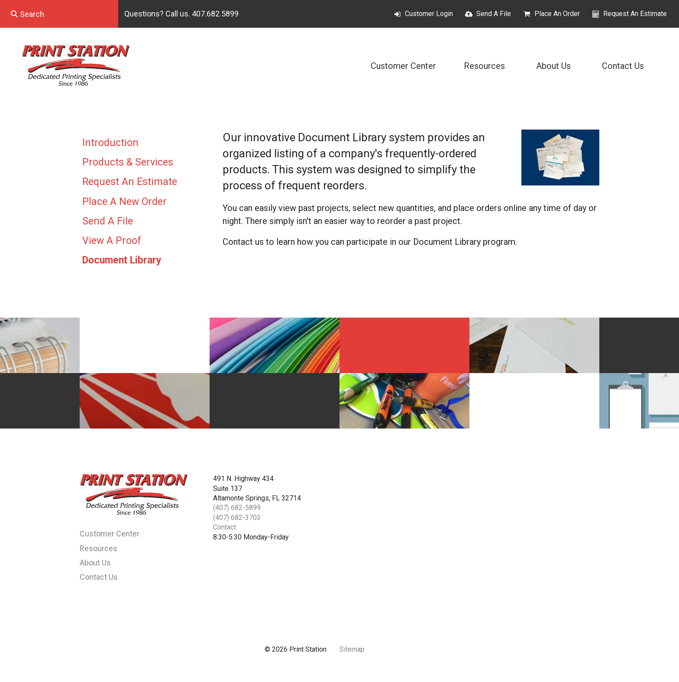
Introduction (110, 143)
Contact (224, 527)
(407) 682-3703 (237, 517)
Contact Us (623, 66)
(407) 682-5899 (237, 507)
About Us (553, 66)
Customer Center (403, 66)
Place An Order (557, 14)
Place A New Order (124, 202)
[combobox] (59, 14)
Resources (484, 66)
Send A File (493, 14)
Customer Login (429, 14)
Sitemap (352, 649)
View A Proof (111, 241)
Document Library (122, 260)
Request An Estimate (635, 14)
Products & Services (127, 162)
